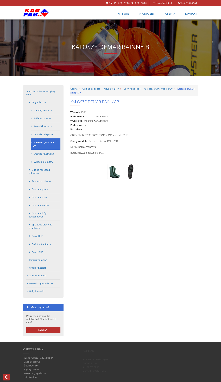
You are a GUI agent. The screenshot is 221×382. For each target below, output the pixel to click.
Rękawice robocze (41, 181)
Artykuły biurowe (37, 275)
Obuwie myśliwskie (44, 153)
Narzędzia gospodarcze (41, 283)
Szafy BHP (37, 252)
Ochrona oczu (39, 197)
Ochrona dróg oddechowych (38, 215)
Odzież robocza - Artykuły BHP (40, 93)
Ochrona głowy (40, 189)
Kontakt (191, 13)
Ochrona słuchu (40, 205)
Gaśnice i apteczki (41, 244)
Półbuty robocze (42, 118)
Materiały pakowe (38, 260)
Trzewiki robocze (43, 126)
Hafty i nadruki (36, 291)
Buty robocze (39, 102)
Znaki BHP (37, 236)
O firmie (123, 13)
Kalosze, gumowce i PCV (43, 144)
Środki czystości (37, 268)
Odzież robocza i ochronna (39, 171)
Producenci (147, 13)
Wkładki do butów (43, 162)
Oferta (170, 13)
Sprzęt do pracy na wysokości (40, 226)
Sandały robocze (43, 110)
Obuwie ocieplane (43, 134)
